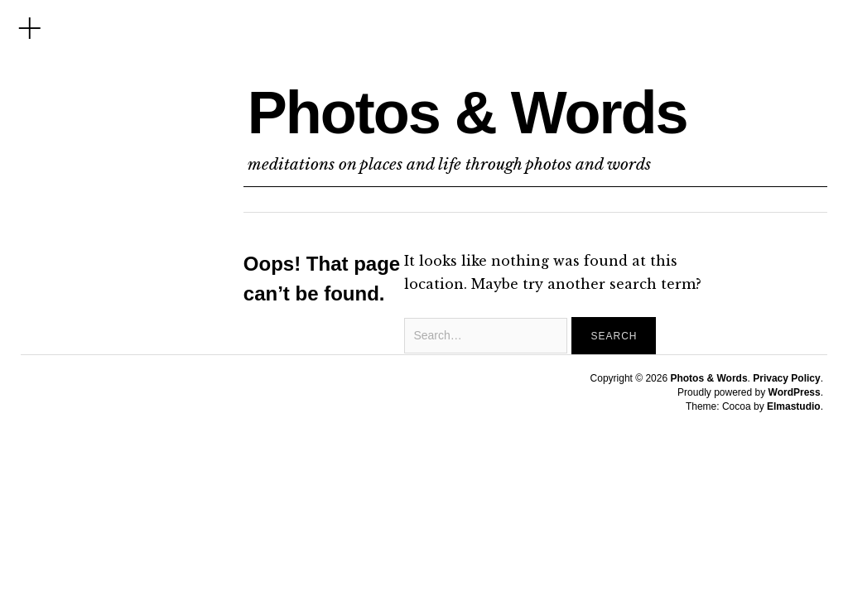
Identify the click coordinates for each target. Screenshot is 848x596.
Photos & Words (467, 112)
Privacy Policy (786, 378)
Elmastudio (794, 406)
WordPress (794, 392)
